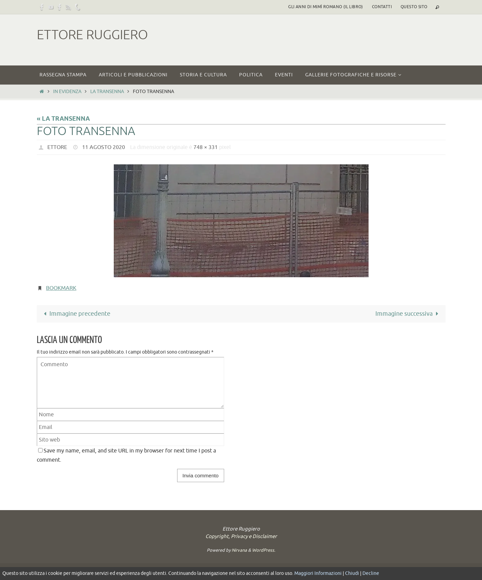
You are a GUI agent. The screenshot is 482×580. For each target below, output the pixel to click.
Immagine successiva (408, 313)
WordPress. (263, 550)
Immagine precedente (75, 313)
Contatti (382, 7)
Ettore (57, 147)
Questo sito (414, 7)
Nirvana (239, 550)
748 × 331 (205, 147)
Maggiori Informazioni (318, 573)
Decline (370, 573)
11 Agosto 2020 (103, 147)
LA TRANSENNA (107, 91)
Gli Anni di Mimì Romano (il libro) (325, 7)
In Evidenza (67, 91)
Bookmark (61, 288)
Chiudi (352, 573)
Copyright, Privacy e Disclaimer (241, 536)
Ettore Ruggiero (92, 35)
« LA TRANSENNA (63, 119)
